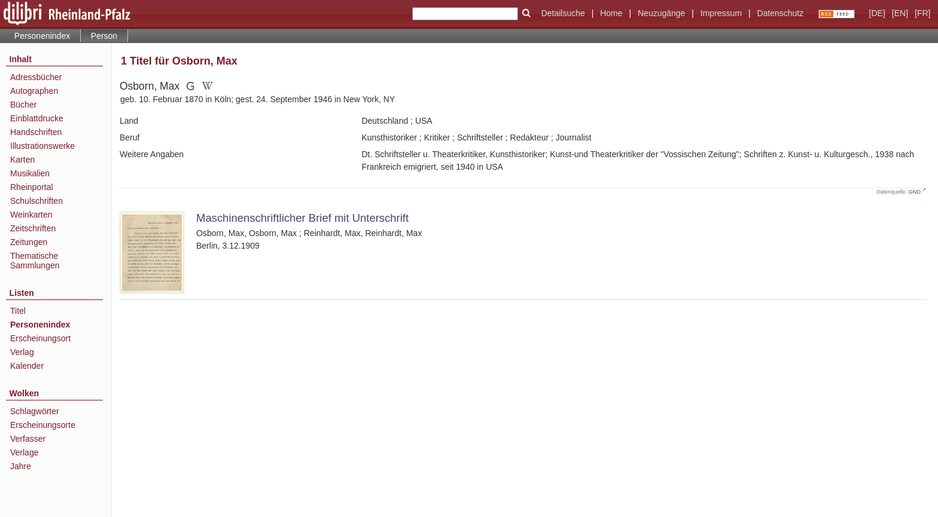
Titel (18, 311)
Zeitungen (28, 242)
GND (915, 192)
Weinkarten (31, 214)
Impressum (721, 13)
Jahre (20, 466)
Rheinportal (31, 187)
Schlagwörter (34, 411)
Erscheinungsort (40, 338)
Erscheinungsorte (42, 425)
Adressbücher (36, 77)
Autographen (34, 91)
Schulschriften (36, 201)
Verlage (24, 452)
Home (611, 13)
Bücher (23, 104)
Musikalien (30, 173)
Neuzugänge (661, 13)
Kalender (27, 366)
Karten (22, 159)
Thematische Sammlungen (35, 260)
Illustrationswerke (42, 146)
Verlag (22, 352)
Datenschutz (780, 13)
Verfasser (27, 438)
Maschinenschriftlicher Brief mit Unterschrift (302, 218)
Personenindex (42, 36)
